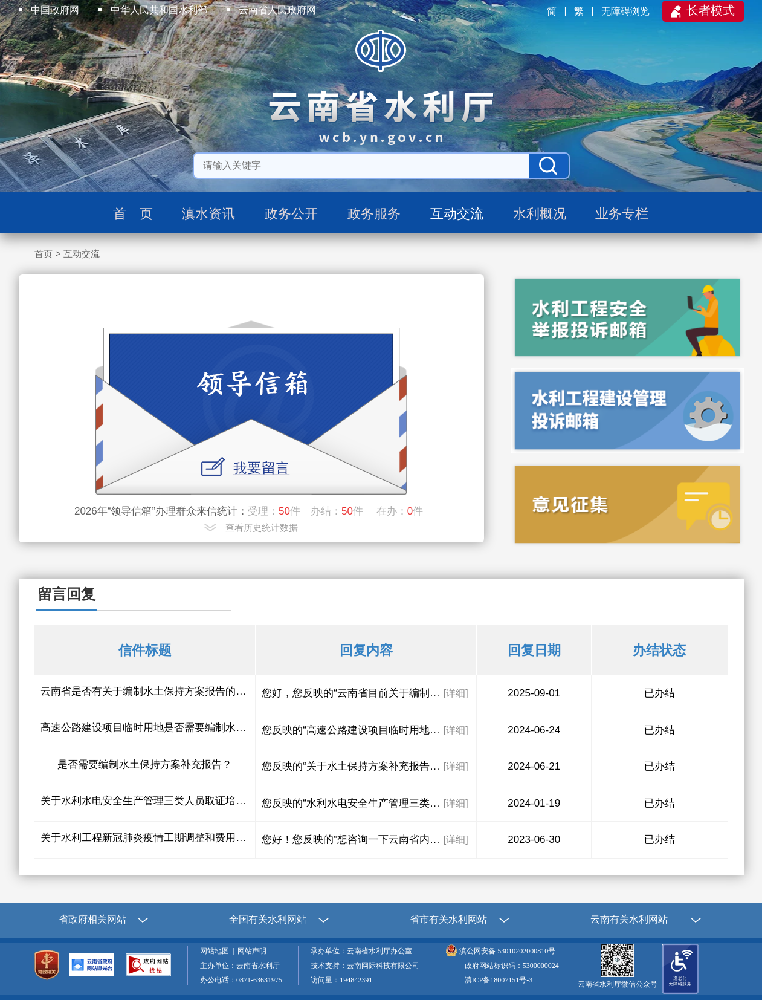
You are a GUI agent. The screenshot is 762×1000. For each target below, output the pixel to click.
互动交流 (456, 213)
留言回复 (66, 594)
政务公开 (291, 213)
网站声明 (253, 951)
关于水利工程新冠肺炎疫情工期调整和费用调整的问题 (144, 837)
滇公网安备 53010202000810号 (507, 951)
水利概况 (539, 213)
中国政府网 (55, 10)
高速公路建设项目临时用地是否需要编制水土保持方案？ (144, 727)
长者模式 (710, 10)
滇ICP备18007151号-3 (499, 980)
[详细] (456, 693)
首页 (43, 253)
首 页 (133, 213)
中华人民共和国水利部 (159, 10)
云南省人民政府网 (277, 10)
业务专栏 (621, 213)
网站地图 (216, 951)
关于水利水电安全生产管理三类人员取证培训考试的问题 (144, 801)
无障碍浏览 (626, 11)
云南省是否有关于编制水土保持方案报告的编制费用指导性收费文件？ (144, 691)
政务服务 (374, 213)
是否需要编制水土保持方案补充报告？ (144, 764)
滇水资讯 (208, 213)
